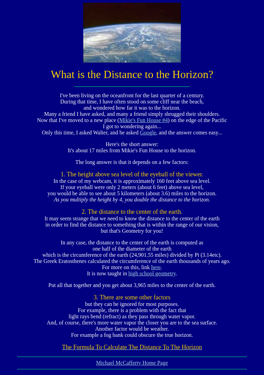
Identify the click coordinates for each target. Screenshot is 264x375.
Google (148, 132)
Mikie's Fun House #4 (143, 120)
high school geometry (152, 273)
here (156, 267)
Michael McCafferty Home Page (132, 363)
